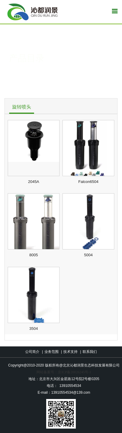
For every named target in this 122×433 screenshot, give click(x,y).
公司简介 (32, 352)
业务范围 (51, 352)
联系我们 (90, 352)
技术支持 (70, 352)
